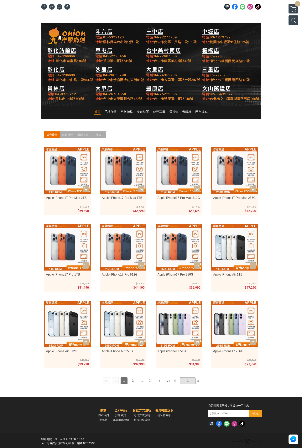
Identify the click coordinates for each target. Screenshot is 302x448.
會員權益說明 (164, 410)
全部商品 (121, 410)
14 (150, 380)
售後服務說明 (142, 420)
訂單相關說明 (121, 420)
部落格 (103, 420)
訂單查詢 (120, 415)
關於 (103, 410)
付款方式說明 (142, 410)
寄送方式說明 (142, 415)
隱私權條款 (164, 415)
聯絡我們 (103, 415)
